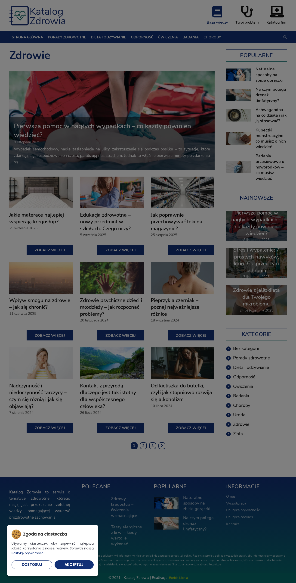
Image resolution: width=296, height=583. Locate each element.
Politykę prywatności (28, 553)
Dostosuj (32, 564)
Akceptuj (74, 564)
